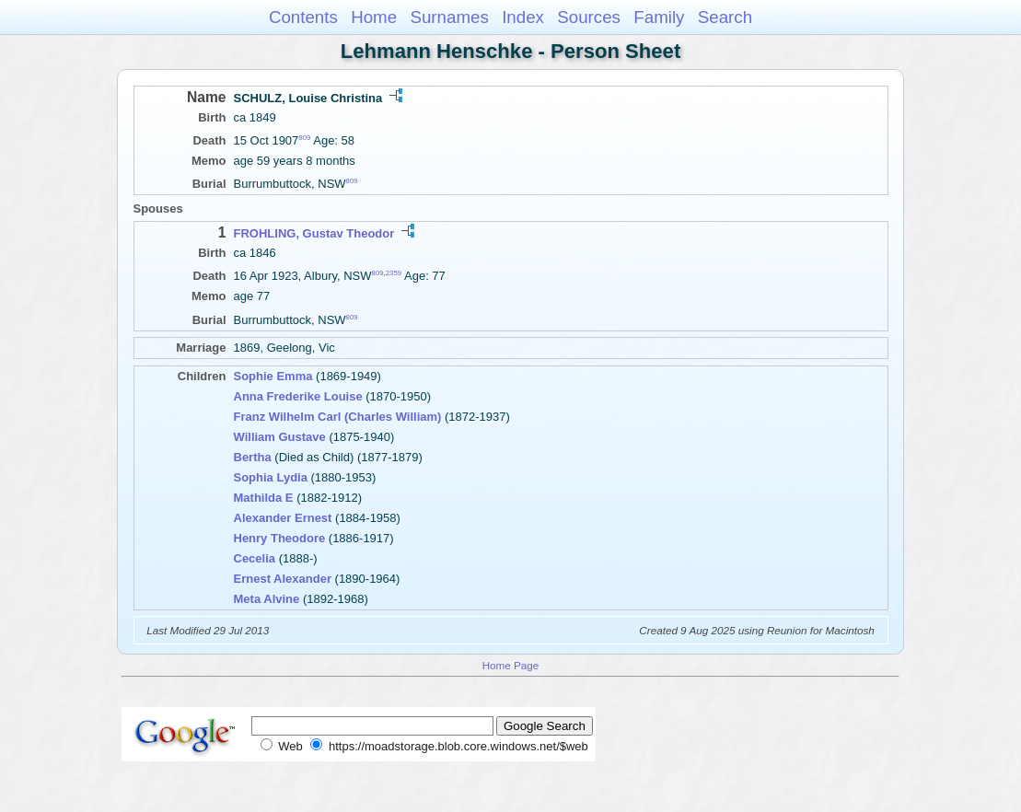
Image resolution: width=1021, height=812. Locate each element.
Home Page (511, 665)
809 (304, 137)
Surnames (449, 17)
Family (658, 17)
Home (374, 17)
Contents (303, 17)
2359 (393, 273)
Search (725, 17)
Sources (589, 17)
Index (523, 17)
